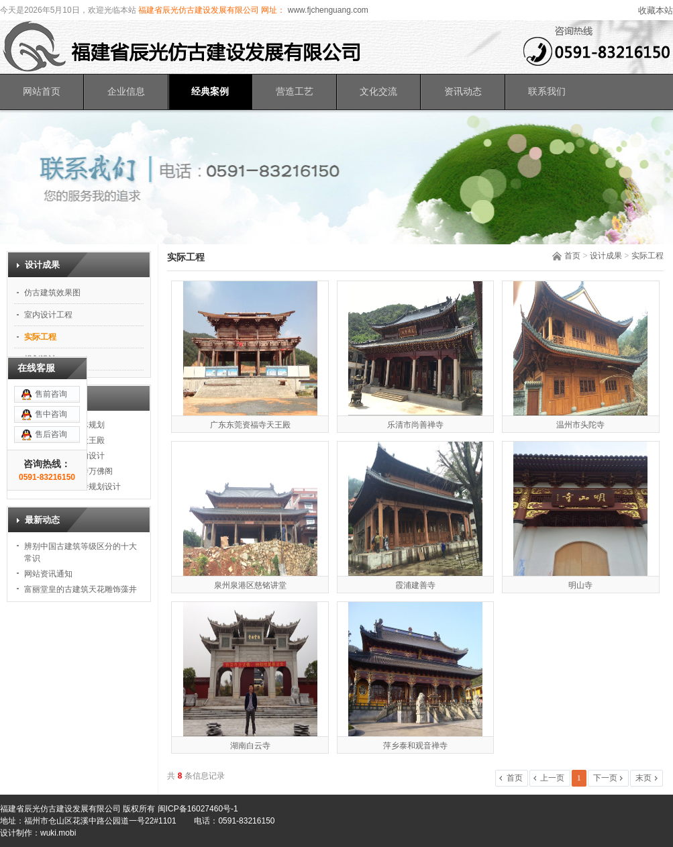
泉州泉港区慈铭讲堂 (250, 585)
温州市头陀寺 (580, 425)
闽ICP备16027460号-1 (198, 808)
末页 (643, 778)
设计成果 (606, 255)
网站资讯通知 (48, 574)
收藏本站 (655, 10)
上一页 (552, 778)
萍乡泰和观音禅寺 (415, 745)
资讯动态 (463, 92)
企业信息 (126, 92)
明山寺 (580, 585)
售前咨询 (51, 359)
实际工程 (647, 255)
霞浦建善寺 (415, 585)
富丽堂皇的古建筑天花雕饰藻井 (80, 589)
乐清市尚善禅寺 (415, 425)
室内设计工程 (48, 314)
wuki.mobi (58, 833)
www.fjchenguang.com (326, 10)
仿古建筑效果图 (52, 292)
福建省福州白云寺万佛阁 (68, 471)
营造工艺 (294, 92)
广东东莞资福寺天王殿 (250, 425)
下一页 (605, 778)
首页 (572, 255)
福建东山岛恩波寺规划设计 (72, 486)
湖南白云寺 (250, 745)
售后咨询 (51, 400)
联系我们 (547, 92)
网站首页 (41, 92)
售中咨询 (51, 380)
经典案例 (210, 92)
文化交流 (378, 92)
